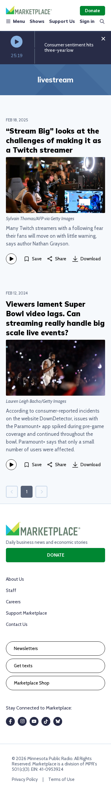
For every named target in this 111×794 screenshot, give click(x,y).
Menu (15, 21)
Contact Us (17, 624)
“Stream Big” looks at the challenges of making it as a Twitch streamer (53, 140)
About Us (15, 579)
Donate (92, 10)
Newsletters (26, 648)
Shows (37, 21)
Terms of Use (61, 779)
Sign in (87, 21)
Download (86, 259)
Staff (11, 590)
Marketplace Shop (31, 683)
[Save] (32, 259)
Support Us (62, 21)
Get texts (23, 665)
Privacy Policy (25, 779)
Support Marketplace (26, 613)
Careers (13, 601)
